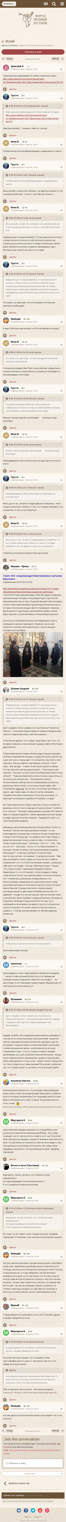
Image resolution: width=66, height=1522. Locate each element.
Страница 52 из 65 (33, 59)
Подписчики (29, 1474)
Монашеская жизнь (44, 45)
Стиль (38, 1517)
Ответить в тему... (16, 1463)
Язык (27, 1517)
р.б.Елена (13, 45)
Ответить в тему (33, 52)
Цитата (12, 89)
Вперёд (55, 59)
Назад (9, 59)
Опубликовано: (24, 69)
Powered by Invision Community (33, 1521)
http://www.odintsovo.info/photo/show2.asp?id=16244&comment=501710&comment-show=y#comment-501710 (32, 118)
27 (62, 1474)
